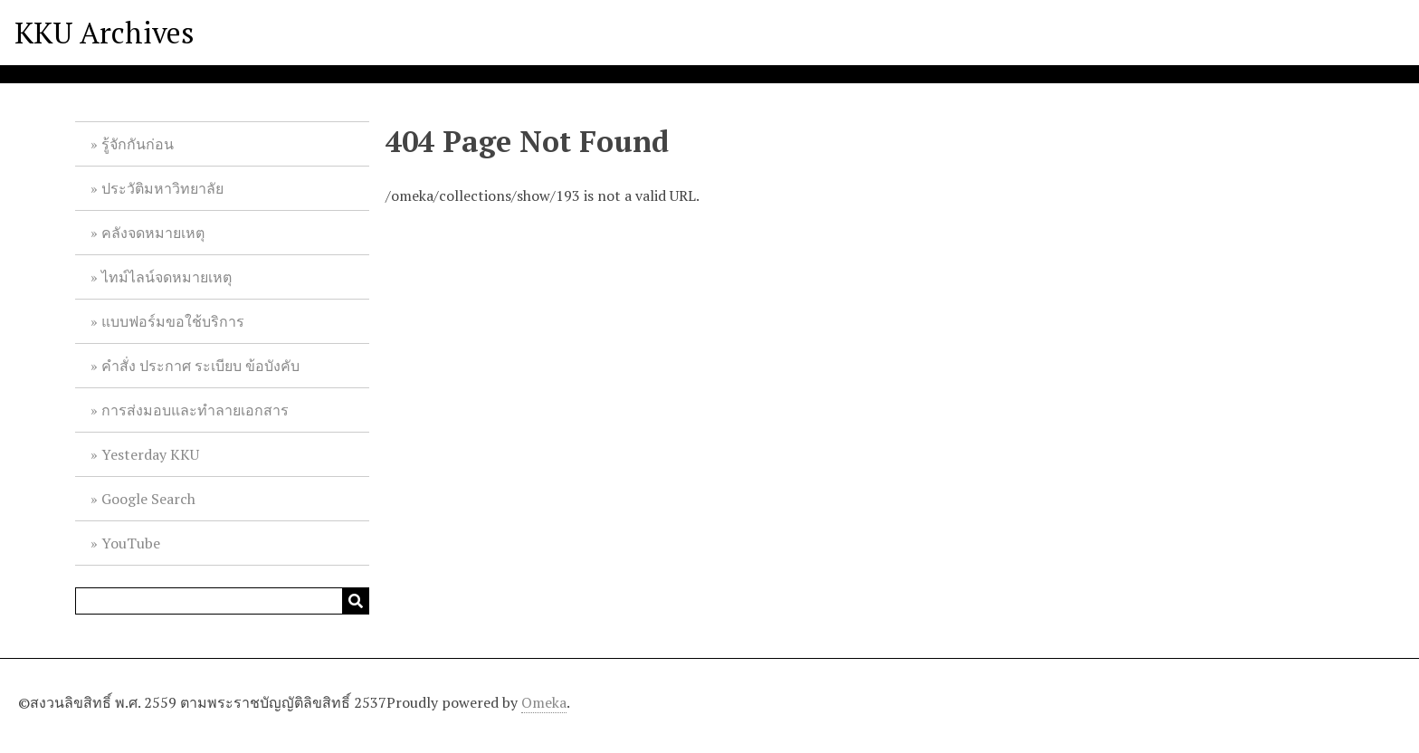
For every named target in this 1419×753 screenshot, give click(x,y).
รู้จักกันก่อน (137, 144)
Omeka (544, 702)
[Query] (222, 601)
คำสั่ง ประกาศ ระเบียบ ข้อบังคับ (200, 366)
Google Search (148, 499)
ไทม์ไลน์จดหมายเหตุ (166, 277)
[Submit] (355, 601)
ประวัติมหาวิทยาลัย (162, 188)
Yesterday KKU (150, 454)
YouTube (130, 543)
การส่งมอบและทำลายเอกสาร (195, 410)
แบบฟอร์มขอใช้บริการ (172, 321)
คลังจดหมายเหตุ (153, 233)
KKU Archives (104, 33)
